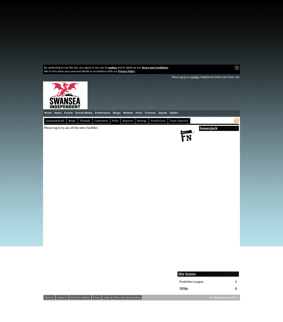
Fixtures (150, 112)
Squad (162, 112)
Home (48, 112)
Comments (101, 121)
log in (183, 77)
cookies (112, 67)
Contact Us (62, 297)
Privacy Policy (126, 71)
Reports (128, 121)
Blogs (117, 112)
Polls (139, 112)
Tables (173, 112)
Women (128, 112)
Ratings (142, 121)
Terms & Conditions (80, 297)
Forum (68, 112)
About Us (49, 297)
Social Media (83, 112)
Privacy (96, 297)
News (58, 112)
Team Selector (179, 121)
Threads (85, 121)
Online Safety (120, 297)
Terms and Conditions (155, 67)
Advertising (135, 297)
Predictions (103, 112)
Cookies (107, 297)
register (194, 77)
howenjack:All (55, 121)
